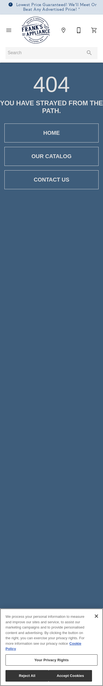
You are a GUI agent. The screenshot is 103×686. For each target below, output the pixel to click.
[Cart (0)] (94, 30)
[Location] (63, 30)
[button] (8, 30)
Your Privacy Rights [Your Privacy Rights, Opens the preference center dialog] (51, 660)
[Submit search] (89, 53)
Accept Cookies (70, 676)
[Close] (96, 616)
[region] (51, 647)
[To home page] (36, 30)
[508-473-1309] (78, 30)
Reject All (27, 676)
